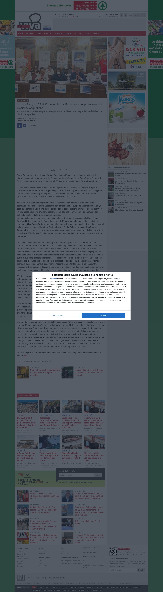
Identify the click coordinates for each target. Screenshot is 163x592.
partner (54, 279)
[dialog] (81, 296)
